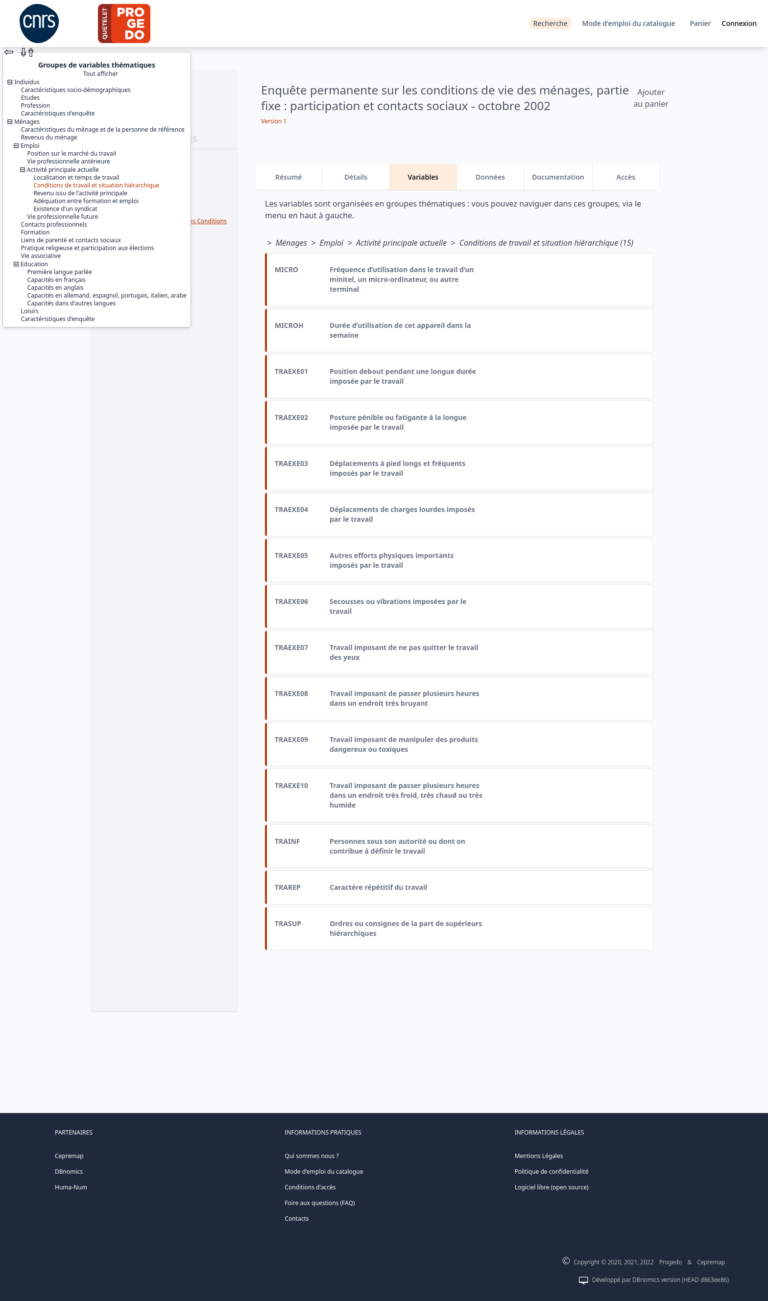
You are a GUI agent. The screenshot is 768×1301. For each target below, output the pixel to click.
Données (490, 177)
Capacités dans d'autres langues (71, 303)
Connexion (739, 23)
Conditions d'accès (310, 1187)
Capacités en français (56, 280)
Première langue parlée (59, 272)
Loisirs (30, 311)
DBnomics (69, 1171)
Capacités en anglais (55, 287)
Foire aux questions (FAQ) (320, 1203)
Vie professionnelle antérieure (68, 161)
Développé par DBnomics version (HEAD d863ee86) (660, 1280)
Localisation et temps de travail (76, 177)
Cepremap (69, 1156)
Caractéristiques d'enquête (58, 113)
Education (34, 264)
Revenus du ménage (49, 137)
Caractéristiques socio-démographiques (76, 90)
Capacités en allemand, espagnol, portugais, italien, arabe (107, 295)
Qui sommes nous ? (311, 1156)
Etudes (30, 97)
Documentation (558, 177)
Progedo (670, 1262)
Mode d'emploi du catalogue (628, 23)
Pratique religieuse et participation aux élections (87, 248)
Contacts (297, 1218)
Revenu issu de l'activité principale (80, 193)
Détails (355, 177)
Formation (35, 232)
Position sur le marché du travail (71, 153)
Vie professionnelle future (62, 216)
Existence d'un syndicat (65, 209)
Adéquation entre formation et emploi (85, 201)
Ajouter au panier (651, 98)
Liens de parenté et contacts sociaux (71, 240)
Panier (700, 23)
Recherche (550, 23)
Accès (626, 177)
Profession (35, 105)
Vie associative (41, 256)
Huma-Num (71, 1187)
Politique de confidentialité (552, 1171)
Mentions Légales (539, 1156)
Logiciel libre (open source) (552, 1187)
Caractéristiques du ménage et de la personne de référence (103, 129)
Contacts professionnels (54, 224)
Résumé (288, 177)
